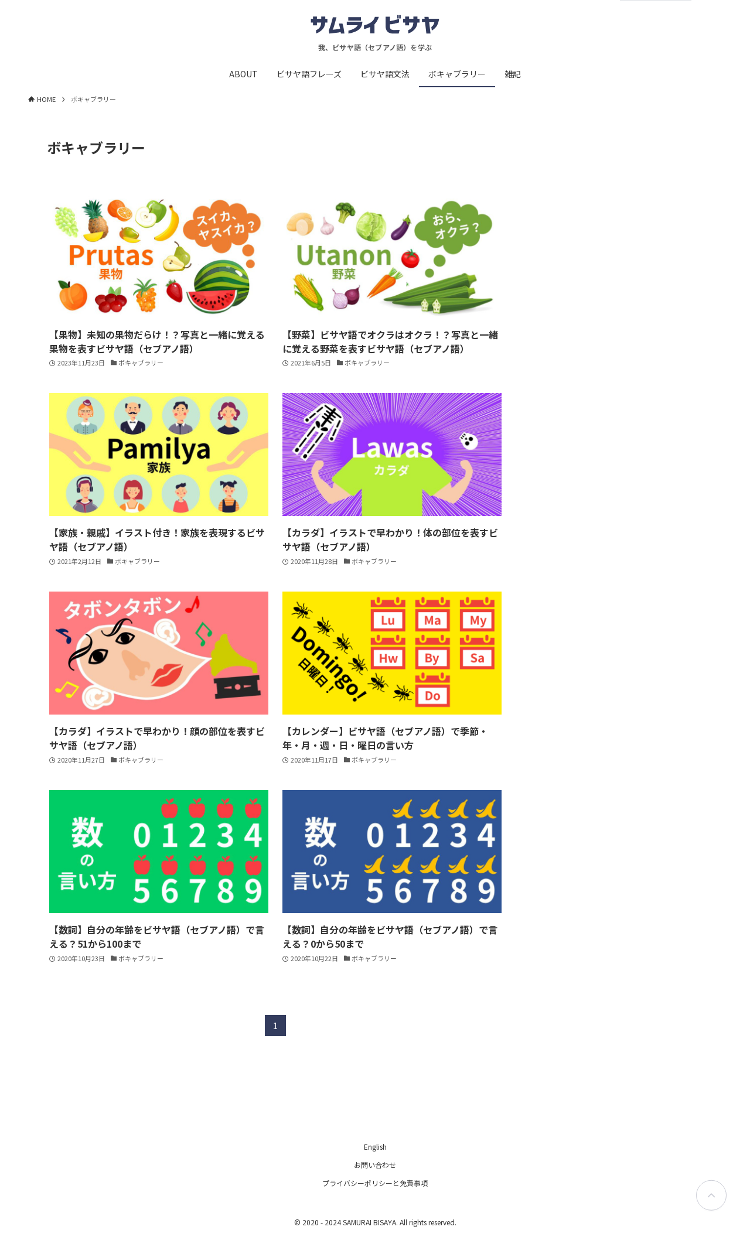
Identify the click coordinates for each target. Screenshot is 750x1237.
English (375, 1146)
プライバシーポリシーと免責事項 (375, 1183)
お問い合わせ (375, 1165)
